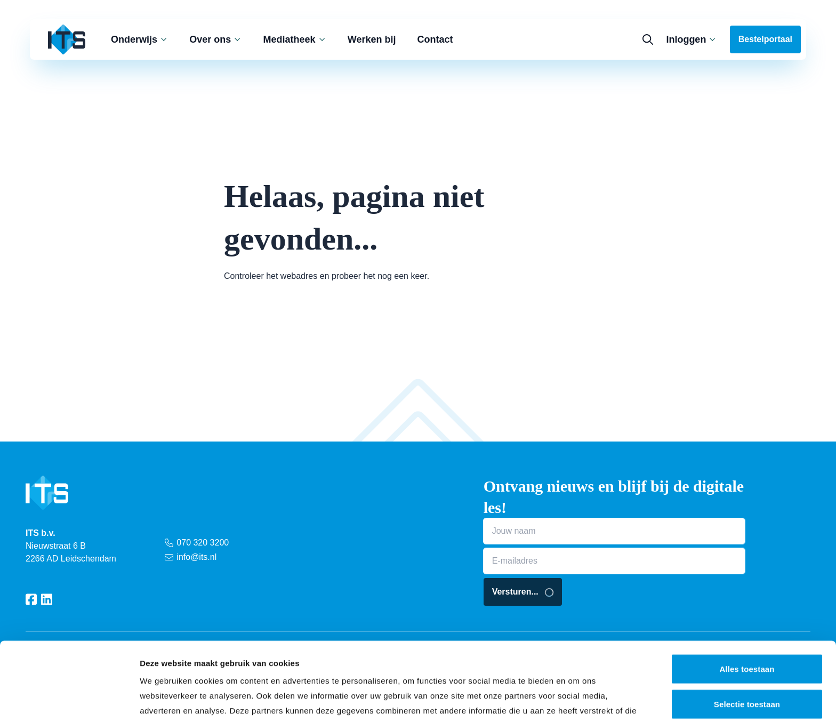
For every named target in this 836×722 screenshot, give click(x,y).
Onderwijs (139, 39)
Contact (435, 39)
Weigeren (747, 660)
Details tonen (576, 700)
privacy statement (213, 662)
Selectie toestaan (747, 625)
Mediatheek (294, 39)
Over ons (215, 39)
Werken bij (372, 39)
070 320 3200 (197, 542)
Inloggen (691, 39)
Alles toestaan (746, 590)
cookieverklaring (316, 662)
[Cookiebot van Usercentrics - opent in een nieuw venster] (69, 701)
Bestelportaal (765, 39)
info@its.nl (190, 556)
